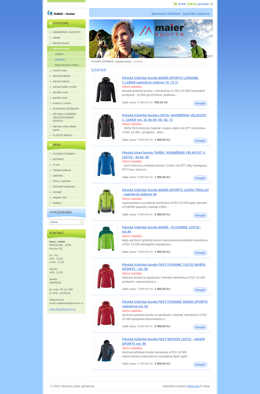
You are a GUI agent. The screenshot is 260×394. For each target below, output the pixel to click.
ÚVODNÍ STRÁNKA (102, 61)
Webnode (193, 386)
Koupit (200, 103)
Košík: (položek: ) (195, 4)
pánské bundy (123, 61)
